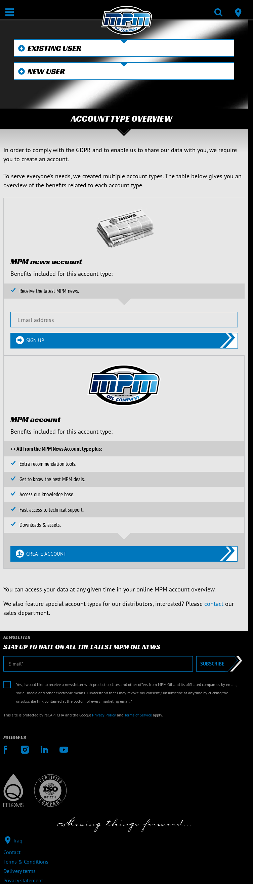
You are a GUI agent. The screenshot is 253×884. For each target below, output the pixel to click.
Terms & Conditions (25, 861)
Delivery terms (19, 871)
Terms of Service (138, 714)
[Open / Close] (9, 12)
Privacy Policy (104, 714)
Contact (11, 852)
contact (213, 604)
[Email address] (124, 319)
